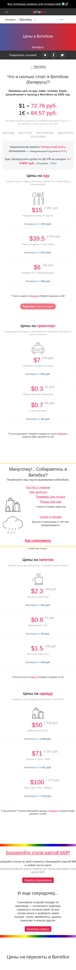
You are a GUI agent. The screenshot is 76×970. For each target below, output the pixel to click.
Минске (34, 296)
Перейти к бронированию (38, 880)
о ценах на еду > (38, 306)
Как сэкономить (38, 540)
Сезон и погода (50, 517)
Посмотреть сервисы (38, 929)
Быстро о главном (38, 487)
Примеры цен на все (50, 496)
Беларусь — (12, 19)
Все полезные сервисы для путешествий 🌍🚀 (38, 4)
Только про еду (50, 501)
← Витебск (38, 66)
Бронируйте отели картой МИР (38, 852)
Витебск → (28, 19)
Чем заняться (38, 492)
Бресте (33, 677)
